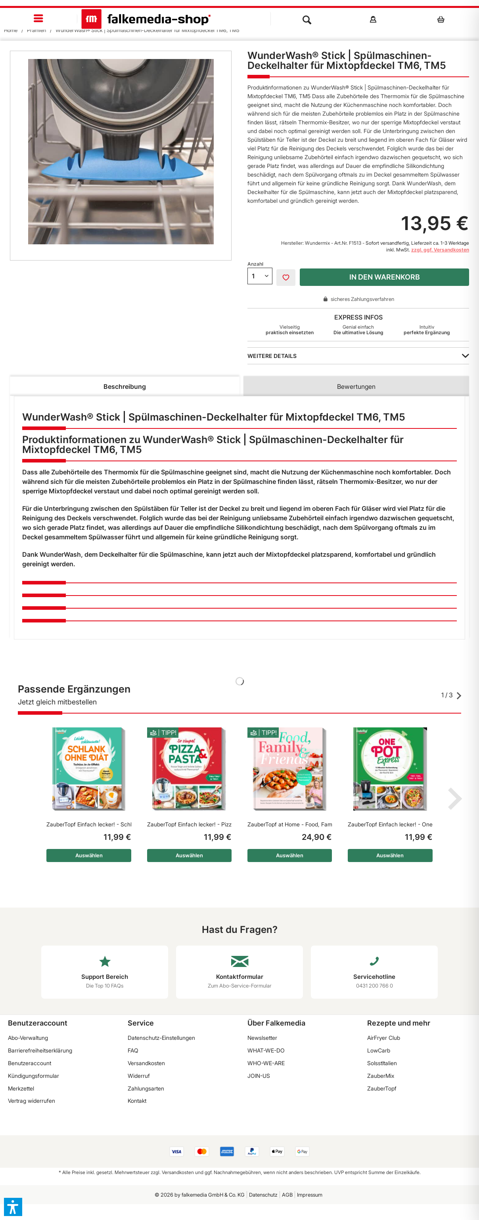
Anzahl (255, 264)
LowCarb (378, 1050)
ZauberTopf (382, 1088)
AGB (287, 1194)
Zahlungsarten (146, 1088)
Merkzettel (21, 1088)
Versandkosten (146, 1063)
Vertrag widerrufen (31, 1100)
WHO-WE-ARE (266, 1063)
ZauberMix (380, 1075)
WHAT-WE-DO (266, 1050)
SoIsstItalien (382, 1063)
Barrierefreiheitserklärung (40, 1050)
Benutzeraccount (29, 1063)
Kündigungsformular (33, 1075)
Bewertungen (356, 386)
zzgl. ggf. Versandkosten (440, 250)
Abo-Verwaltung (28, 1037)
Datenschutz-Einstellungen (161, 1037)
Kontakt (137, 1100)
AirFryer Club (383, 1037)
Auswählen (89, 855)
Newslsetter (262, 1037)
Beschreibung (124, 386)
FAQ (133, 1050)
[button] (13, 1207)
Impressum (309, 1194)
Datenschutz (263, 1194)
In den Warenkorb (384, 277)
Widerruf (139, 1075)
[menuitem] (38, 18)
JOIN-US (258, 1075)
